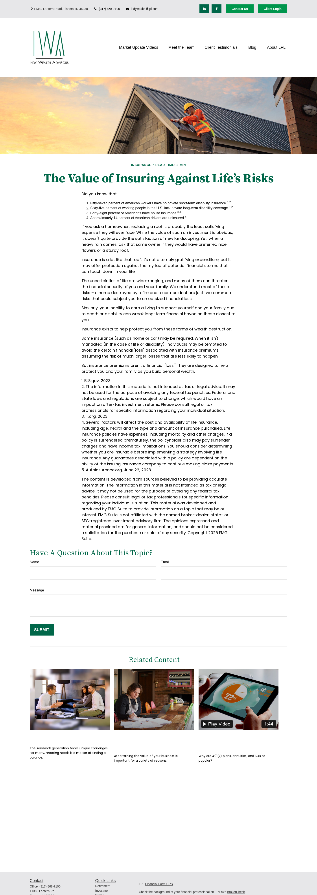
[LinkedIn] (204, 8)
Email (165, 562)
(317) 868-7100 (106, 9)
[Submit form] (42, 630)
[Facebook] (216, 8)
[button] (138, 47)
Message (37, 590)
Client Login (273, 9)
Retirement (102, 886)
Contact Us (240, 9)
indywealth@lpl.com (141, 9)
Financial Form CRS (159, 884)
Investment (102, 890)
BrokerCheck (236, 892)
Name (34, 562)
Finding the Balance (57, 736)
